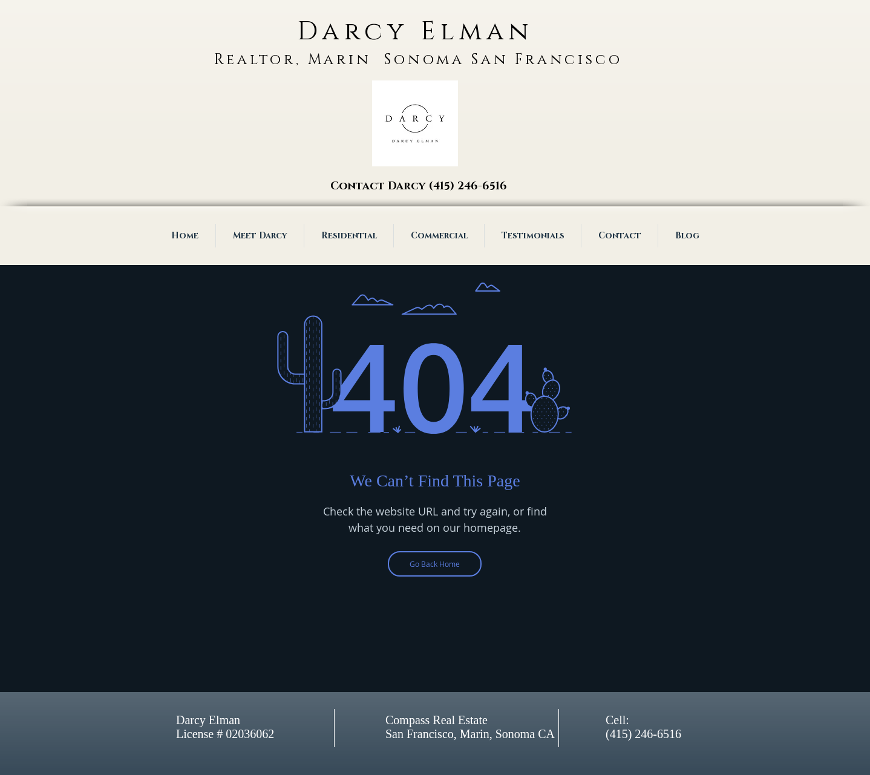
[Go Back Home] (435, 564)
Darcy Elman (415, 32)
